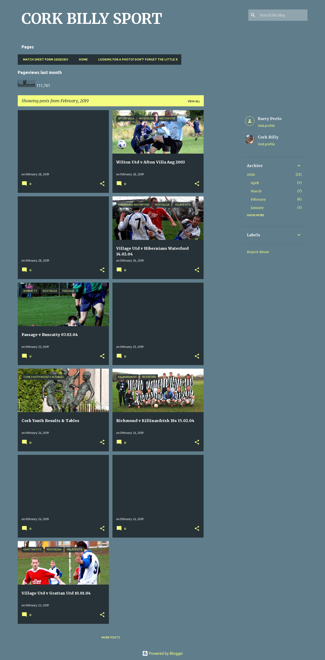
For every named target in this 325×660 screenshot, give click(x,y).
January (257, 208)
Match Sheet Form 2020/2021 (44, 59)
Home (81, 59)
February (258, 199)
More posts (111, 637)
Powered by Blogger (162, 653)
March (256, 191)
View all (194, 101)
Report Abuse (258, 252)
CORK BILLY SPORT (92, 18)
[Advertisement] (222, 181)
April (255, 183)
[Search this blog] (282, 15)
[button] (102, 184)
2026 (251, 175)
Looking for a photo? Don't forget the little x (136, 59)
